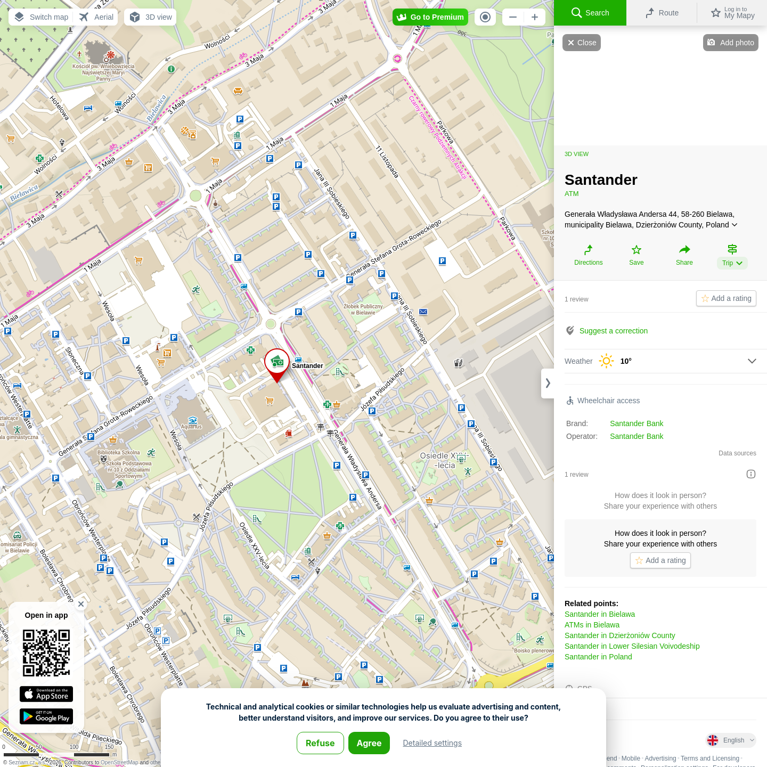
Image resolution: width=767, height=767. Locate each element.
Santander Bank (636, 423)
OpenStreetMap (119, 762)
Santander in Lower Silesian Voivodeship (632, 646)
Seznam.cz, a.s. (27, 762)
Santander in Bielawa (600, 614)
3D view (577, 154)
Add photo (737, 42)
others (157, 762)
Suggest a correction (614, 331)
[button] (40, 17)
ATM (571, 194)
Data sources (737, 453)
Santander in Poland (598, 656)
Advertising (660, 758)
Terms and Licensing (710, 758)
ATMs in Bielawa (592, 625)
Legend (606, 758)
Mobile (631, 758)
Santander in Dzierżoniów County (620, 635)
